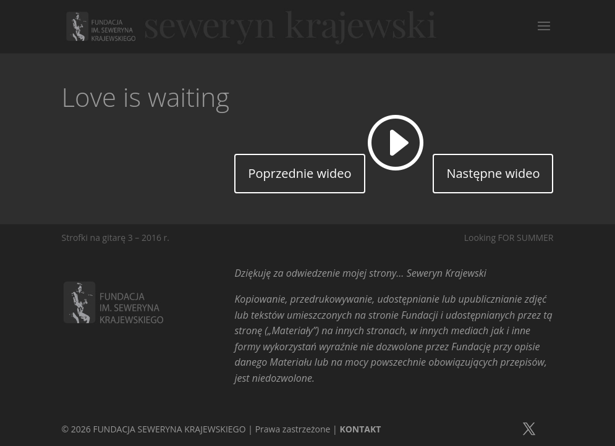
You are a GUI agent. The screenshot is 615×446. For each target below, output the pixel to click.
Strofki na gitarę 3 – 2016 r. (116, 237)
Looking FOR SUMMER (509, 237)
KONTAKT (360, 429)
